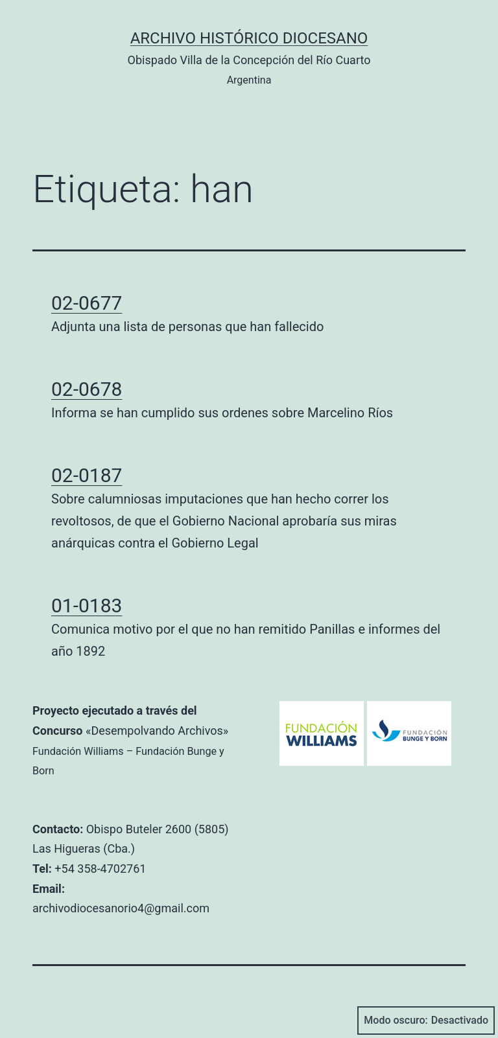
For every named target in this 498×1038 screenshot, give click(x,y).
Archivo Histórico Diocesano (249, 38)
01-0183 (86, 605)
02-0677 (86, 303)
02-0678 (86, 389)
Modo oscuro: (426, 1020)
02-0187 (86, 475)
